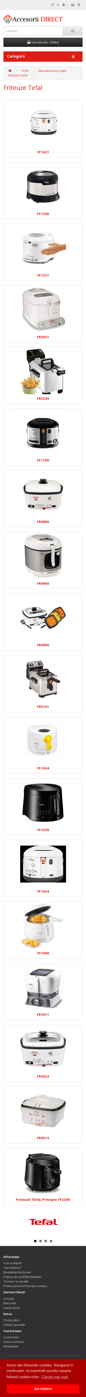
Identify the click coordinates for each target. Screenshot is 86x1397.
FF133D (43, 214)
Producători (11, 1320)
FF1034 (43, 768)
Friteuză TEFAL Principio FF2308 (43, 1199)
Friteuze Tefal (17, 75)
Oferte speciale (14, 1325)
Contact (8, 1298)
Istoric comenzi (13, 1342)
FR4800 (43, 583)
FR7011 (43, 1015)
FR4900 (43, 522)
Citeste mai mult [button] (55, 1377)
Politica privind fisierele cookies (25, 1286)
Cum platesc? (12, 1268)
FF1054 (43, 891)
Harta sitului (11, 1308)
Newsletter (11, 1346)
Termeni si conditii (15, 1281)
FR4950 (43, 645)
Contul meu (11, 1337)
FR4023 (43, 1076)
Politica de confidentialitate (22, 1277)
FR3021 (43, 337)
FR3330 (43, 398)
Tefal (24, 71)
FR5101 (43, 707)
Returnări (9, 1303)
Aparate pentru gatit (52, 71)
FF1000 (43, 953)
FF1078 (43, 830)
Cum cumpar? (12, 1263)
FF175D (43, 460)
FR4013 (43, 1138)
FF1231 (43, 275)
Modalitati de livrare (17, 1272)
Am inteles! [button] (43, 1389)
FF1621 (43, 152)
